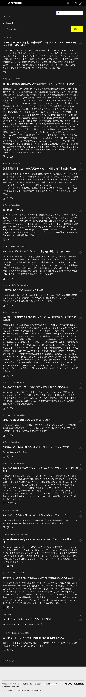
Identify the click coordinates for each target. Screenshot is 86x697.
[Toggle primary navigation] (4, 3)
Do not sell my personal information (28, 691)
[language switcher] (69, 3)
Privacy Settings (8, 691)
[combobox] (76, 29)
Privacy (16, 686)
